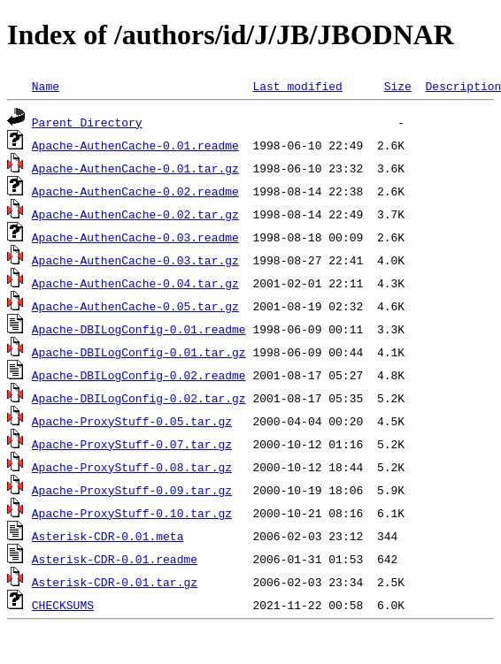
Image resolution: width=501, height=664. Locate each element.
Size (398, 86)
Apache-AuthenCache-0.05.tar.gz (135, 306)
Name (45, 86)
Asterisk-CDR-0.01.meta (108, 536)
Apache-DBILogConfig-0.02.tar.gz (139, 398)
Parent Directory (87, 122)
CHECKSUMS (63, 605)
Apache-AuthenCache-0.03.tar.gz (135, 260)
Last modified (297, 86)
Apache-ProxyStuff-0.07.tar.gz (132, 444)
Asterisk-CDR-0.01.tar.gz (114, 582)
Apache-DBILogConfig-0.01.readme (139, 329)
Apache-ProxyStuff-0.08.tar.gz (132, 467)
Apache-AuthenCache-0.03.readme (135, 237)
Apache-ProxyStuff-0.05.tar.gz (132, 421)
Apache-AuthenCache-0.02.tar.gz (135, 214)
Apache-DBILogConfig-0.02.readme (139, 375)
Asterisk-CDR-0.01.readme (114, 559)
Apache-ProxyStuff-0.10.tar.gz (132, 513)
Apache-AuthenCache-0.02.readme (135, 191)
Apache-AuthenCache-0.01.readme (135, 145)
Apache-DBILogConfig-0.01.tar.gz (139, 352)
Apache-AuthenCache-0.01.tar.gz (135, 168)
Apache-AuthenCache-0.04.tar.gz (135, 283)
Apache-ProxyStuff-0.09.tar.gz (132, 490)
